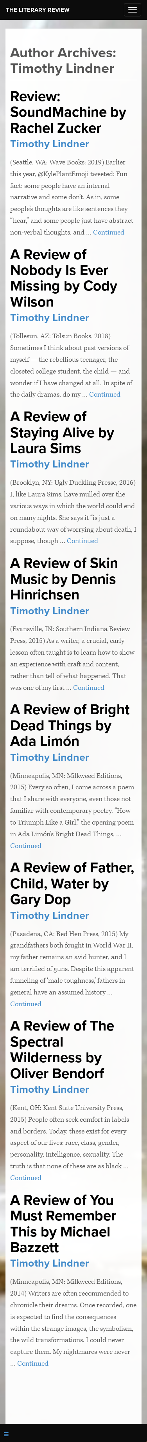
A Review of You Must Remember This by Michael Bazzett (63, 1223)
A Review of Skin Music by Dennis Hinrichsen (64, 578)
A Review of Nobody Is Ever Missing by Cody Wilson (63, 278)
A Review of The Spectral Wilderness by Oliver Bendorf (62, 1049)
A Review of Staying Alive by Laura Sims (62, 432)
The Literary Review (38, 9)
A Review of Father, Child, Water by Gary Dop (72, 883)
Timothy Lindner (49, 143)
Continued (108, 232)
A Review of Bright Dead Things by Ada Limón (69, 725)
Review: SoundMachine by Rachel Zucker (68, 112)
